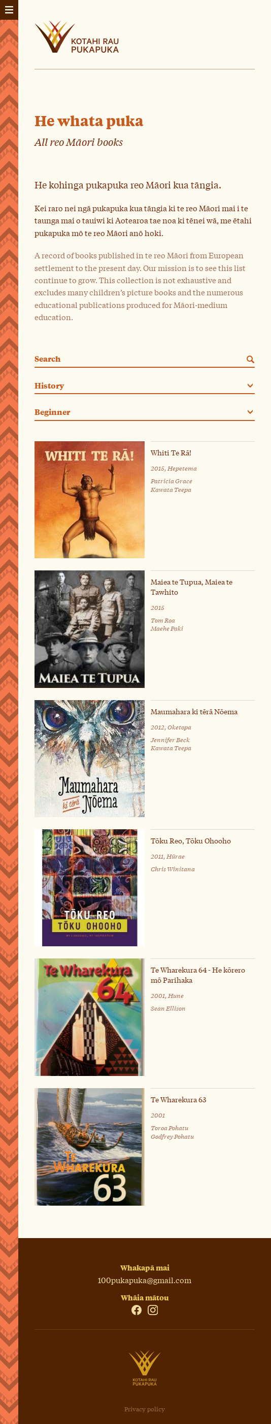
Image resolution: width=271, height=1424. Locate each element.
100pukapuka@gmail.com (144, 1279)
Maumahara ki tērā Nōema (194, 711)
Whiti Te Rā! (171, 452)
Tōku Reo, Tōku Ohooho (191, 840)
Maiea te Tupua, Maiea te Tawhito (191, 586)
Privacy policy (144, 1408)
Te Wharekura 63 (178, 1099)
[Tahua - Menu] (9, 10)
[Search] (249, 359)
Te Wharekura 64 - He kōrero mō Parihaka (198, 974)
